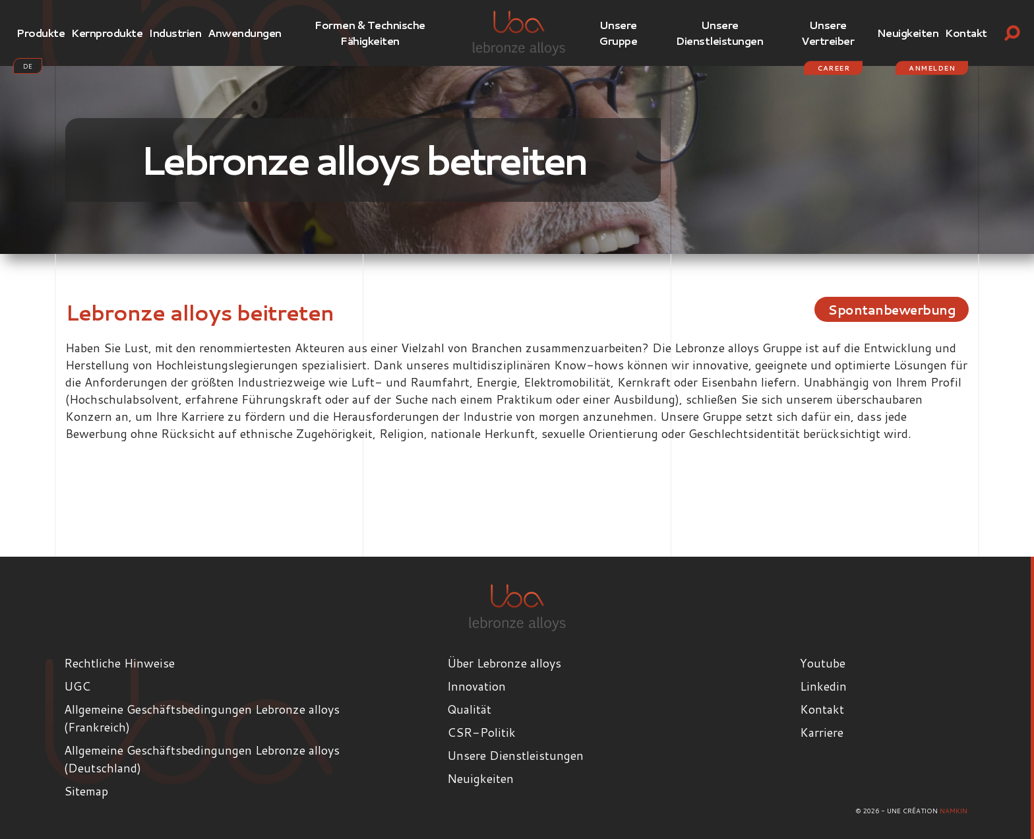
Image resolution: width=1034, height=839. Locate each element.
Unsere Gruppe (618, 32)
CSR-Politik (481, 732)
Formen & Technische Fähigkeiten (370, 32)
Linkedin (823, 686)
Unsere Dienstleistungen (719, 32)
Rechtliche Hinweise (119, 662)
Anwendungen (245, 32)
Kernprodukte (106, 32)
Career (833, 68)
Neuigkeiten (908, 32)
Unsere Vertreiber (827, 32)
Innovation (476, 686)
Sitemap (86, 790)
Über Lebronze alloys (504, 662)
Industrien (175, 32)
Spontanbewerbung (887, 309)
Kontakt (966, 32)
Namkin (953, 810)
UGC (77, 686)
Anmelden (932, 68)
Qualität (469, 709)
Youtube (822, 662)
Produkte (40, 32)
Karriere (821, 732)
